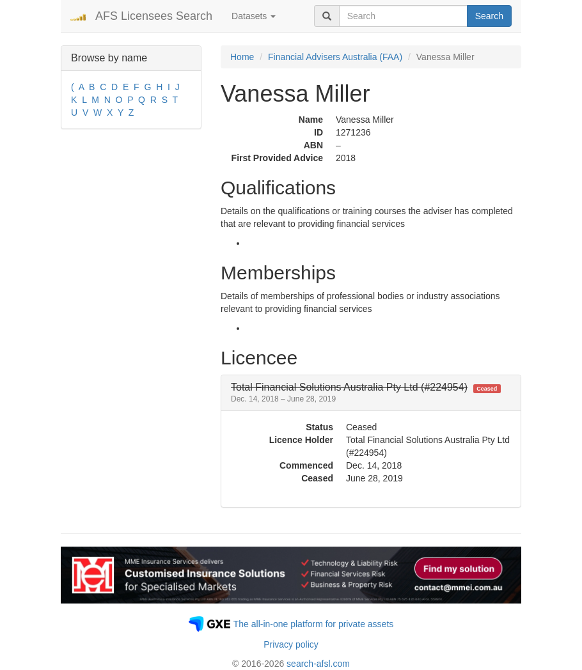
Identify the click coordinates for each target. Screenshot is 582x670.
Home (242, 57)
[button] (366, 393)
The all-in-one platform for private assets (313, 624)
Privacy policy (291, 644)
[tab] (371, 392)
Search (489, 16)
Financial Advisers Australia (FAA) (335, 57)
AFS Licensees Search (153, 16)
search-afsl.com (318, 663)
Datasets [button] (254, 16)
